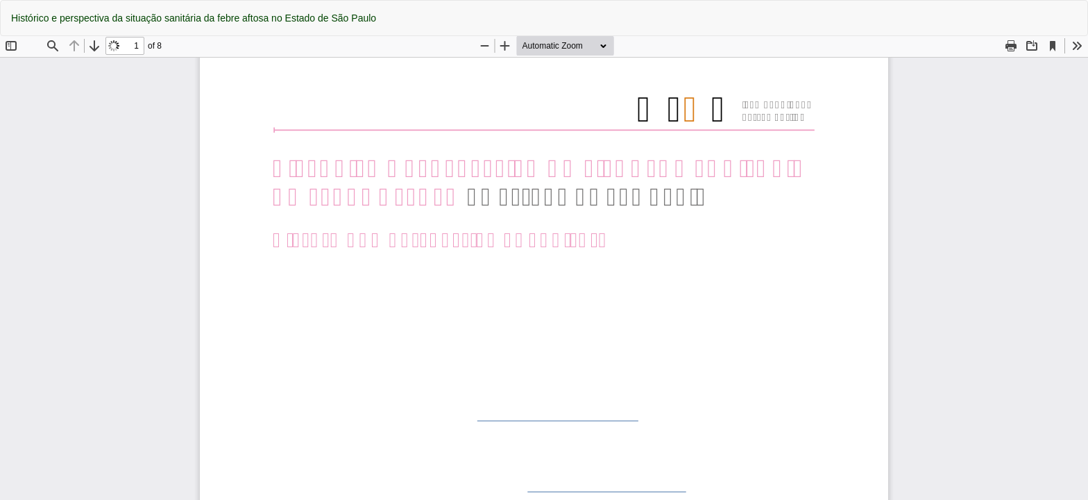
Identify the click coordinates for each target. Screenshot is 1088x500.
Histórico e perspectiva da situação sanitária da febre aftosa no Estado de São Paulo (193, 18)
